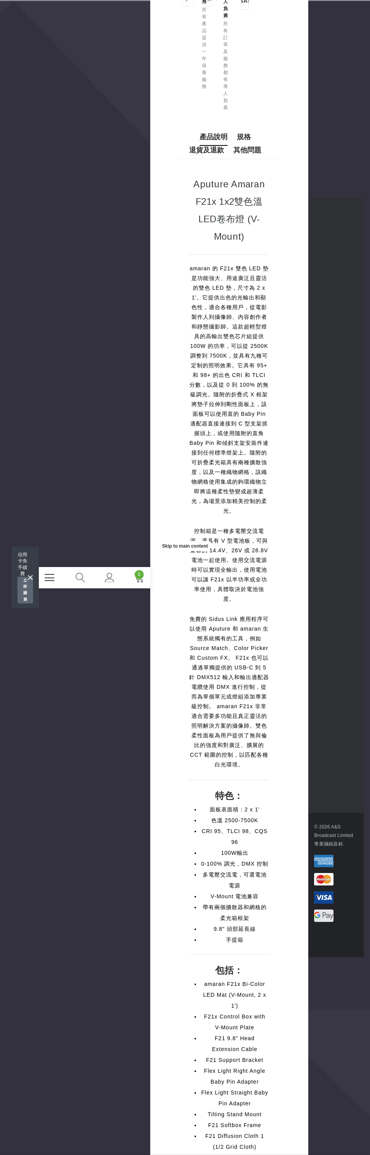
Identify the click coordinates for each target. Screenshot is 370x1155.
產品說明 (217, 137)
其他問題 (250, 150)
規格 (247, 137)
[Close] (30, 577)
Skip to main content (185, 546)
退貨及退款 (209, 150)
